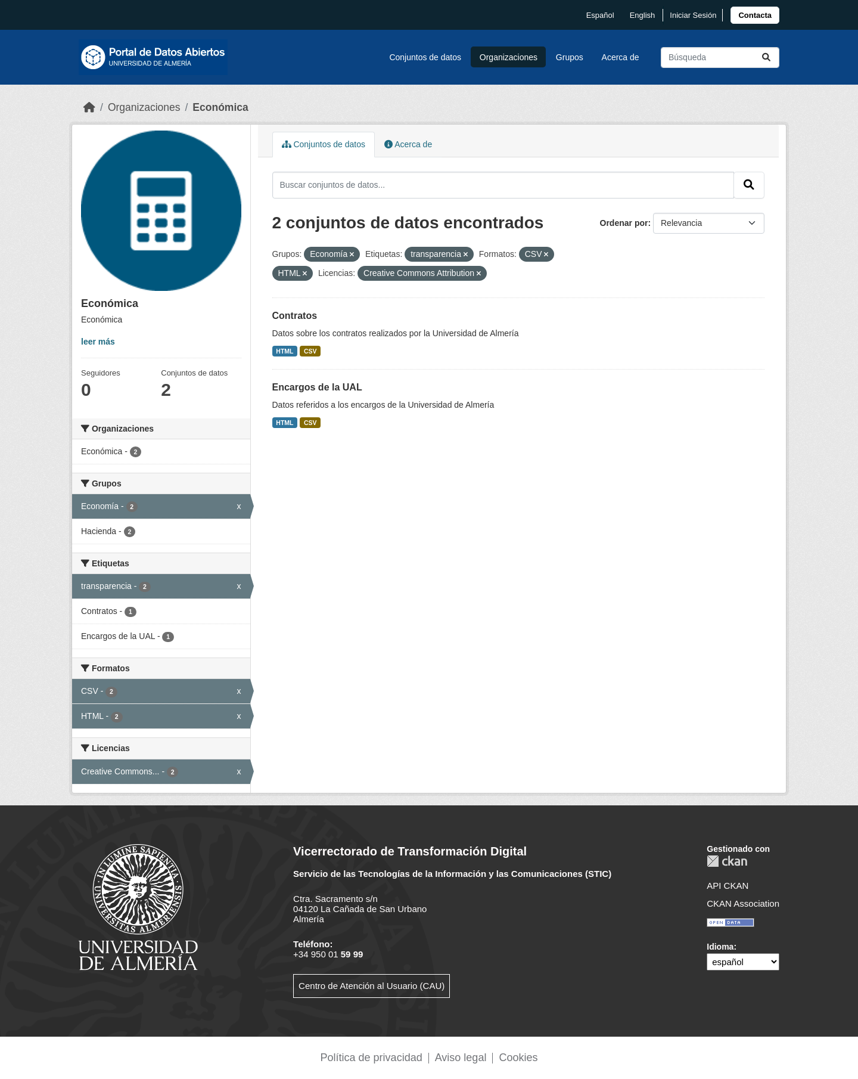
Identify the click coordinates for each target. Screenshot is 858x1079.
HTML (284, 351)
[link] (754, 15)
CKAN (727, 861)
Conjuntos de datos (425, 57)
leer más (98, 341)
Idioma (720, 946)
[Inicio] (89, 107)
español (600, 15)
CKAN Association (743, 903)
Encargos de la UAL (317, 387)
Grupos (569, 57)
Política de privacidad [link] (371, 1058)
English (642, 15)
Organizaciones (508, 57)
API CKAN (727, 885)
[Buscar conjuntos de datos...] (720, 57)
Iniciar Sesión (693, 15)
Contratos (295, 316)
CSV (310, 351)
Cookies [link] (518, 1058)
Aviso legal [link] (461, 1058)
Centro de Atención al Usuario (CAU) (371, 986)
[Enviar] (766, 57)
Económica (220, 107)
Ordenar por (624, 223)
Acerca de (620, 57)
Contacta (755, 15)
